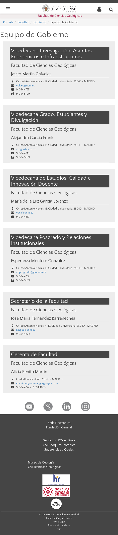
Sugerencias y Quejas (59, 449)
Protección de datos (59, 525)
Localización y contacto (59, 518)
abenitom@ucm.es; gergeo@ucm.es (37, 383)
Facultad (23, 22)
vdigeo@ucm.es (25, 85)
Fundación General (59, 427)
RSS (59, 529)
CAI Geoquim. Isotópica (59, 445)
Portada (8, 22)
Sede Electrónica (59, 423)
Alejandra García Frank (32, 137)
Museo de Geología (41, 462)
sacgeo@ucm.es (25, 329)
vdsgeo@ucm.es (25, 149)
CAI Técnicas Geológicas (44, 467)
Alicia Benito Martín (29, 371)
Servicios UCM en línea (59, 440)
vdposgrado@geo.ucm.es (31, 272)
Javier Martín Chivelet (31, 74)
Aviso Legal (59, 521)
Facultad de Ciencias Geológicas (60, 16)
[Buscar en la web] (111, 9)
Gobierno (39, 22)
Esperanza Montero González (38, 261)
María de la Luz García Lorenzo (39, 201)
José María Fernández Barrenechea (43, 318)
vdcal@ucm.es (24, 212)
